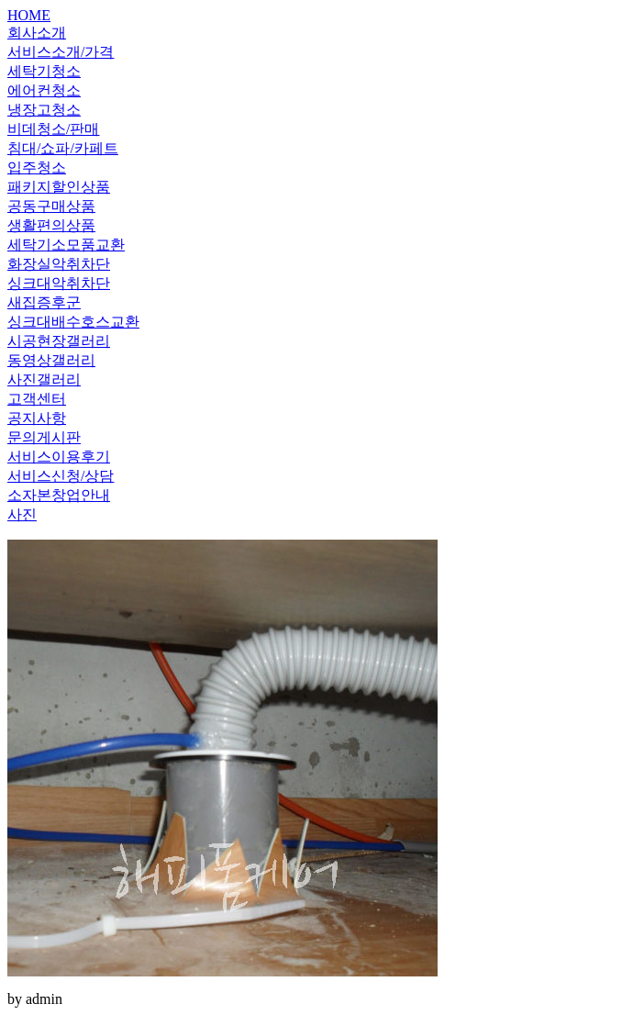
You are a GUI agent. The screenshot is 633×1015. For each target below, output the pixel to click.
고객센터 (36, 399)
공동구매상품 (51, 206)
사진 (22, 514)
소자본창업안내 (58, 495)
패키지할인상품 (58, 187)
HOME (28, 15)
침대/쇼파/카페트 (62, 148)
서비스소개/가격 (60, 52)
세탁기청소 (44, 71)
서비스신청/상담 (60, 476)
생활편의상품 (51, 225)
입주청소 (36, 167)
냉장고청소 (44, 109)
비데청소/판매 (53, 129)
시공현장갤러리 (58, 341)
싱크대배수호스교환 (73, 321)
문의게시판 (44, 437)
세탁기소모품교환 (66, 244)
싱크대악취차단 (58, 283)
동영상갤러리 (51, 360)
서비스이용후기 (58, 456)
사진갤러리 (44, 379)
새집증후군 (44, 302)
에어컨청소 (44, 90)
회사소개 (36, 32)
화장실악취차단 (58, 264)
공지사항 (36, 418)
